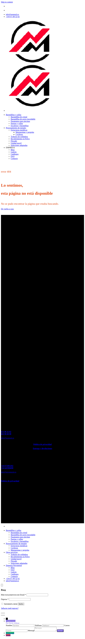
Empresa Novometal (14, 565)
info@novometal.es (8, 472)
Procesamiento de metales (16, 128)
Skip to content (7, 2)
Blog (12, 150)
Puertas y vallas (17, 123)
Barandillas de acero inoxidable (23, 119)
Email (8, 636)
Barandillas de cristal (19, 117)
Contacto (14, 158)
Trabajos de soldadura (19, 137)
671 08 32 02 (6, 432)
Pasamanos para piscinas (20, 121)
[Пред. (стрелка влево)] (2, 615)
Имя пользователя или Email (13, 595)
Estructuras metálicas (19, 130)
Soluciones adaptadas (19, 145)
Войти (21, 604)
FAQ (12, 156)
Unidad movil (16, 143)
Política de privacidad (42, 444)
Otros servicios (12, 552)
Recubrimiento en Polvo (20, 139)
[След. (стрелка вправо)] (4, 615)
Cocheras (19, 134)
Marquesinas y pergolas (25, 132)
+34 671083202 (7, 466)
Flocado (14, 141)
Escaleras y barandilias (20, 126)
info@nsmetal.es (7, 438)
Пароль (5, 599)
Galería (13, 152)
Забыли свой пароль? (10, 608)
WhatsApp (10, 634)
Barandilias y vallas (13, 115)
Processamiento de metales (16, 543)
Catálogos (15, 154)
